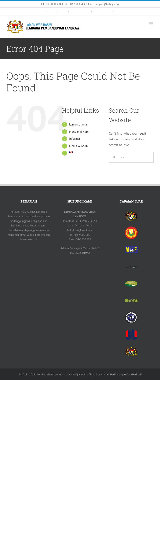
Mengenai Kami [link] (79, 132)
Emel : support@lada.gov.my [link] (103, 4)
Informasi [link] (75, 139)
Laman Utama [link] (78, 124)
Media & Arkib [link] (78, 146)
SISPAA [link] (85, 252)
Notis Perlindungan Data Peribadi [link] (123, 374)
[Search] (114, 157)
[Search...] (131, 157)
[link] (46, 11)
